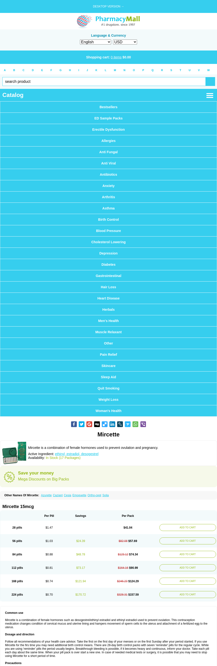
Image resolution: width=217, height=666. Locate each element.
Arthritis (108, 197)
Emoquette (79, 495)
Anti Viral (108, 163)
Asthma (108, 208)
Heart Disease (108, 298)
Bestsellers (109, 107)
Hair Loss (108, 287)
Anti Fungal (108, 152)
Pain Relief (108, 354)
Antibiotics (108, 174)
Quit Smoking (109, 388)
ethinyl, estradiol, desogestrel (76, 454)
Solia (105, 495)
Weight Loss (109, 399)
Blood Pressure (108, 231)
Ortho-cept (94, 495)
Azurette (46, 495)
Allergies (108, 141)
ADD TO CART (188, 527)
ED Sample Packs (108, 118)
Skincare (108, 366)
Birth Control (108, 219)
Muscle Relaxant (108, 332)
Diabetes (108, 264)
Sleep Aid (108, 377)
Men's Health (108, 321)
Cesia (67, 495)
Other (108, 343)
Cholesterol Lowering (108, 242)
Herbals (108, 309)
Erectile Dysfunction (108, 129)
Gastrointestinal (108, 276)
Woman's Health (108, 411)
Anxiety (108, 186)
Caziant (58, 495)
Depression (108, 253)
